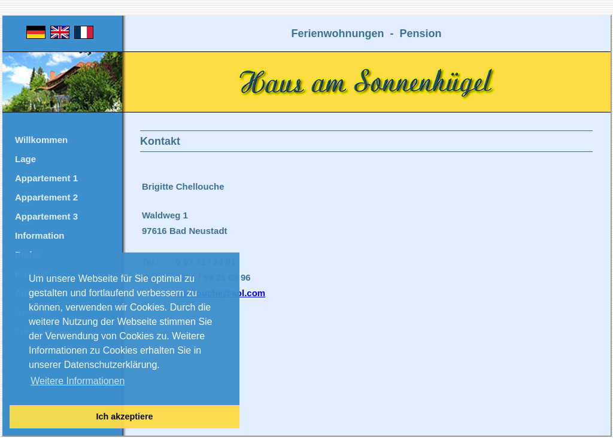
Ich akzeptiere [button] (124, 416)
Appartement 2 (46, 197)
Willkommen (41, 140)
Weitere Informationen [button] (78, 381)
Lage (25, 159)
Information (40, 235)
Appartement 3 (46, 216)
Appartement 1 (46, 178)
